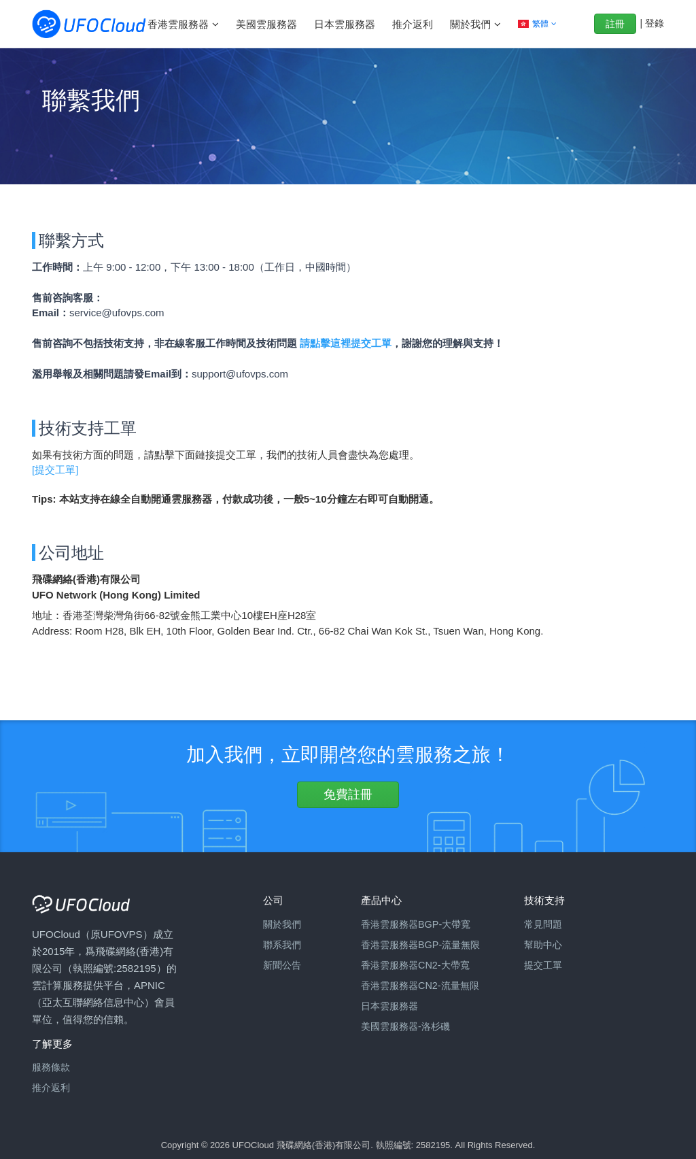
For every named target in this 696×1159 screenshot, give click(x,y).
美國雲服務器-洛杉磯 (405, 1026)
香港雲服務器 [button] (179, 24)
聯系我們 (282, 944)
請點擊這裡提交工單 (346, 343)
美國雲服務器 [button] (266, 24)
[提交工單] (55, 469)
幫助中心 (543, 944)
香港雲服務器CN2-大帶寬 (415, 965)
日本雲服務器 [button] (344, 24)
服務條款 (51, 1067)
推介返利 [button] (412, 24)
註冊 (615, 23)
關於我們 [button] (471, 24)
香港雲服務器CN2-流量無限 (420, 985)
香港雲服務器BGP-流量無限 (420, 944)
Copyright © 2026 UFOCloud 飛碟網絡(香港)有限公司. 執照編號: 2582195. (307, 1145)
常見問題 (543, 924)
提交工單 (543, 965)
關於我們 (282, 924)
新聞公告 (282, 965)
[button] (537, 24)
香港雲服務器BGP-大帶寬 (415, 924)
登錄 (654, 23)
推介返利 (51, 1087)
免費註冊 (348, 794)
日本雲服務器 (389, 1006)
